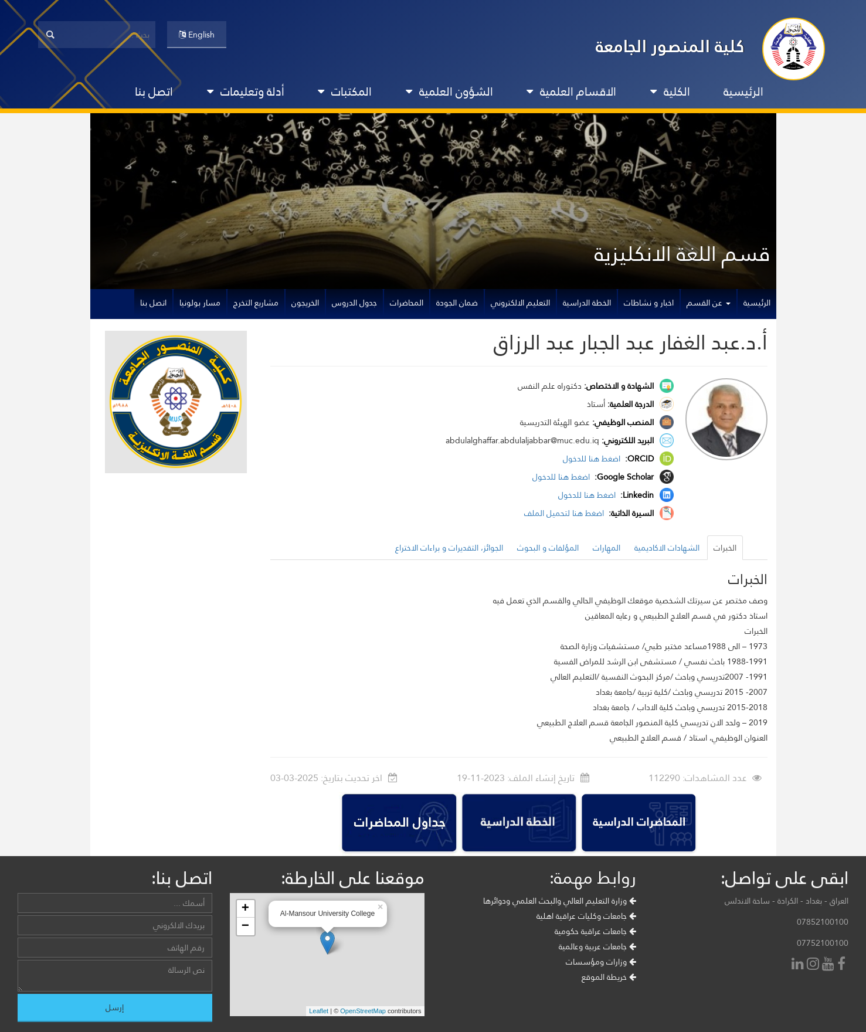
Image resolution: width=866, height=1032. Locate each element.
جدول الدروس (354, 302)
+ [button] (245, 909)
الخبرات (725, 547)
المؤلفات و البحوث (548, 547)
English (197, 34)
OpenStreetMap (363, 1010)
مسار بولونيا (199, 302)
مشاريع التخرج (256, 302)
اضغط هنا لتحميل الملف (565, 513)
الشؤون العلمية (449, 91)
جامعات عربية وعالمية (597, 946)
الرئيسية (743, 91)
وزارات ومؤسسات (601, 961)
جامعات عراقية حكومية (595, 931)
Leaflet (318, 1010)
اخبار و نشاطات (649, 302)
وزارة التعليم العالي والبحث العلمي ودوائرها (559, 900)
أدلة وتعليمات (245, 91)
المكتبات (345, 91)
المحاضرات (406, 302)
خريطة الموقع (609, 977)
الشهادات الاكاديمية (666, 547)
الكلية (670, 91)
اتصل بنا (154, 91)
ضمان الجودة (457, 302)
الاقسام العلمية (571, 91)
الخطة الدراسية (587, 302)
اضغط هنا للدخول (593, 458)
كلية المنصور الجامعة (670, 46)
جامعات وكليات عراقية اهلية (586, 916)
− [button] (245, 926)
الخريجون (305, 302)
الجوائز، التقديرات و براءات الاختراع (449, 547)
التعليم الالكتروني (520, 302)
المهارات (606, 547)
